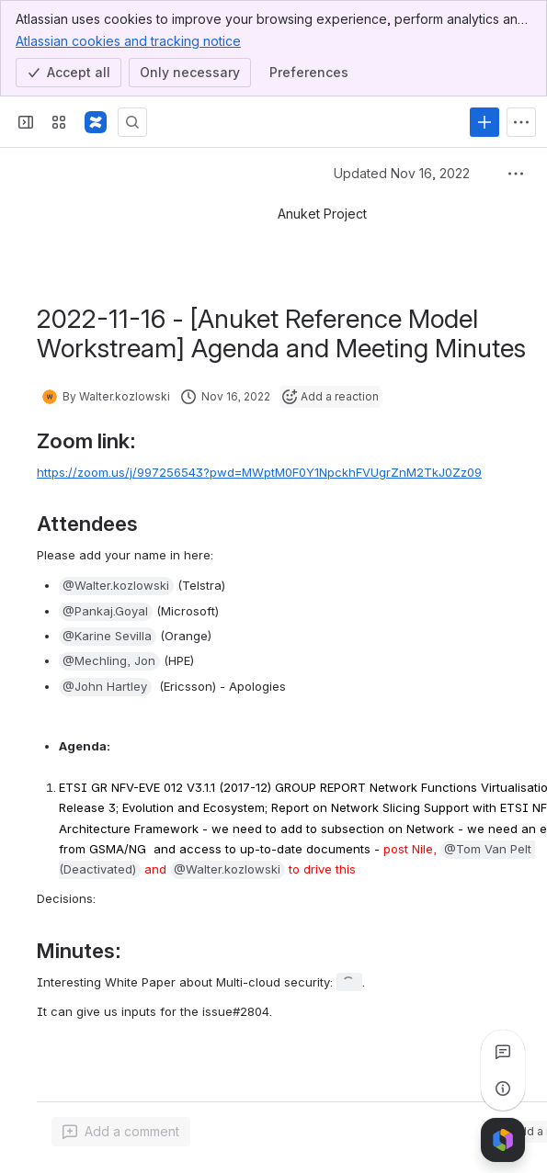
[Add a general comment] (120, 1131)
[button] (116, 586)
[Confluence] (95, 122)
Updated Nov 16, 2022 (402, 173)
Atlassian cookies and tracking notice (128, 40)
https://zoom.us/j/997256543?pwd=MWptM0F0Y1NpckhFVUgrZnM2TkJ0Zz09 (259, 472)
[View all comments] (503, 1051)
